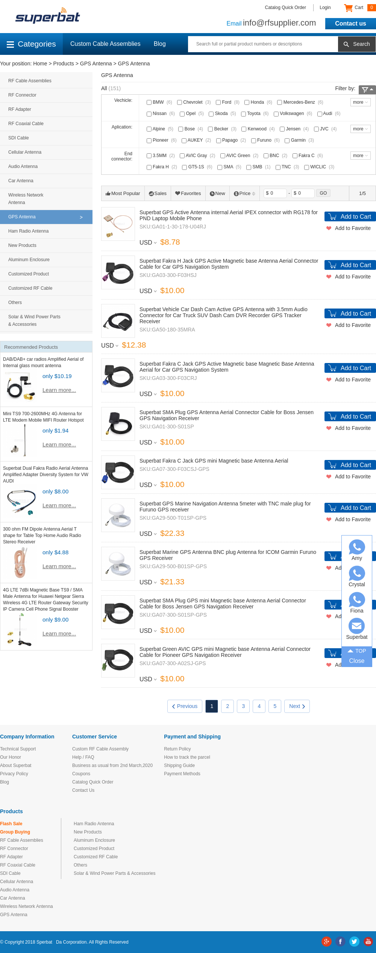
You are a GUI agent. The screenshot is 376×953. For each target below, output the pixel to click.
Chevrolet (194, 102)
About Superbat (15, 765)
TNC (288, 166)
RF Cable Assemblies (30, 80)
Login (325, 7)
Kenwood (258, 129)
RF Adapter (19, 109)
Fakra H (163, 166)
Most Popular (123, 193)
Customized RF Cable (30, 288)
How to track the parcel (187, 757)
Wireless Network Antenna (25, 198)
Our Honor (10, 757)
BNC (276, 155)
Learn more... (59, 390)
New (217, 193)
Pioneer (162, 140)
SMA (230, 166)
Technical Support (18, 749)
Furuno (266, 140)
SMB (259, 166)
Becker (223, 129)
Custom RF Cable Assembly (100, 749)
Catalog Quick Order (285, 7)
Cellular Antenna (24, 152)
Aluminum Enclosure (29, 259)
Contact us (350, 23)
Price (245, 193)
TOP (356, 650)
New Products (22, 245)
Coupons (81, 773)
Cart (360, 8)
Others (15, 302)
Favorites (188, 193)
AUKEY (197, 140)
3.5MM (161, 155)
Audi (329, 113)
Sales (158, 193)
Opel (192, 113)
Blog (160, 44)
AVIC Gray (198, 155)
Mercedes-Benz (300, 102)
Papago (232, 140)
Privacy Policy (14, 773)
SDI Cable (18, 138)
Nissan (161, 113)
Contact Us (83, 790)
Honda (259, 102)
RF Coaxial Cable (26, 123)
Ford (228, 102)
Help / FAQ (83, 757)
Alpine (161, 129)
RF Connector (22, 95)
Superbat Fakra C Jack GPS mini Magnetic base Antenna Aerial (213, 461)
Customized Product (28, 274)
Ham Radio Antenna (28, 231)
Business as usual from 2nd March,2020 (112, 765)
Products (63, 64)
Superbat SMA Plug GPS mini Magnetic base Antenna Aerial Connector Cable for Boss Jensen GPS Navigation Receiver (222, 604)
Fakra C (308, 155)
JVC (326, 129)
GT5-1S (198, 166)
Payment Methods (182, 773)
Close (357, 661)
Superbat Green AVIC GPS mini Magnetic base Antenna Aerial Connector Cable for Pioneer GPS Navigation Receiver (225, 652)
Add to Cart (356, 216)
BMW (160, 102)
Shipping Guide (179, 765)
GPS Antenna (96, 64)
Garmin (300, 140)
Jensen (295, 129)
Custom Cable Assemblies (105, 44)
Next (297, 706)
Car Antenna (20, 180)
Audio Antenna (23, 166)
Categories (31, 43)
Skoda (223, 113)
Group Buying (15, 832)
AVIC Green (240, 155)
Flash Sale (11, 823)
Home (40, 64)
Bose (191, 129)
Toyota (255, 113)
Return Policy (177, 749)
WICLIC (320, 166)
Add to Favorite (353, 228)
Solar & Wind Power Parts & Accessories (34, 320)
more (358, 102)
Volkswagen (294, 113)
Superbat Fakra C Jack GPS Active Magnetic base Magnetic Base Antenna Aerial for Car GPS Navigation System (226, 367)
